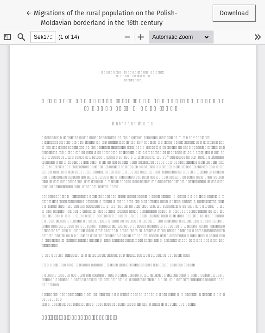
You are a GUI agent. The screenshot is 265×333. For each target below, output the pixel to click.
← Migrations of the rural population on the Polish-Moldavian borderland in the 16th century (101, 17)
